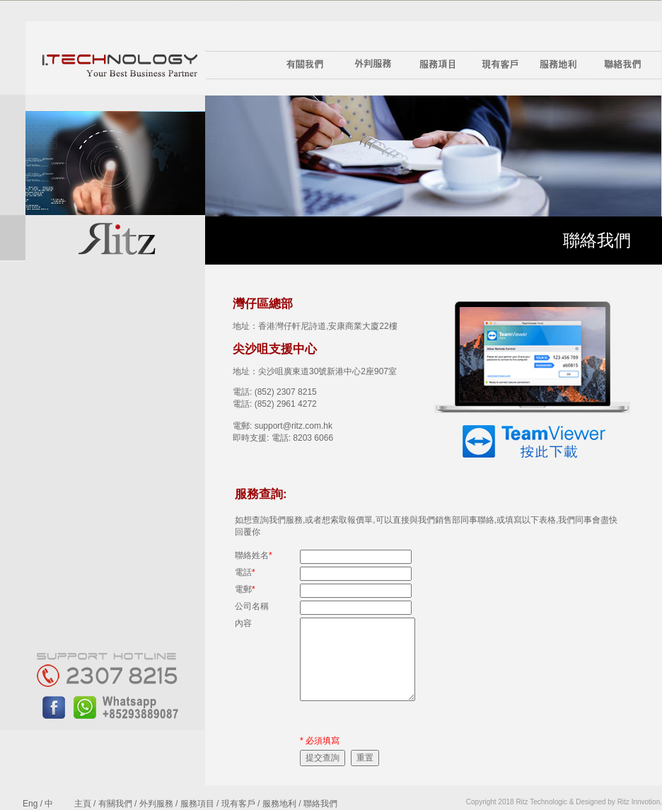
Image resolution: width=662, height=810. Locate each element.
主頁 (82, 804)
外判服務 (156, 804)
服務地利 (279, 804)
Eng (30, 804)
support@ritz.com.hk (293, 426)
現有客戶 (238, 804)
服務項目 (197, 804)
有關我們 (115, 804)
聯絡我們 (320, 804)
